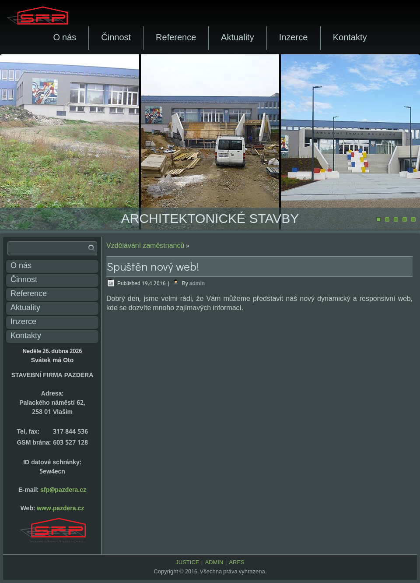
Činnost (116, 38)
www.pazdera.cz (60, 508)
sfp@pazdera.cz (63, 490)
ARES (236, 563)
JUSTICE (187, 563)
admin (197, 283)
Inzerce (293, 38)
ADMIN (214, 563)
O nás (64, 38)
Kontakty (350, 38)
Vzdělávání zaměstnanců (145, 246)
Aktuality (237, 38)
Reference (176, 38)
